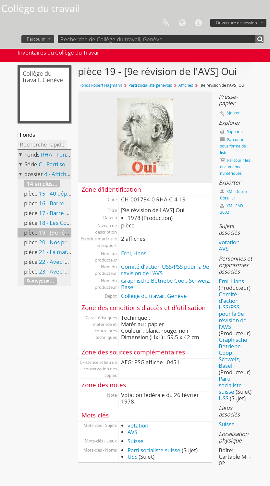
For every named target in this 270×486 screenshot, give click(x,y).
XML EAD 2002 (231, 209)
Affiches (185, 85)
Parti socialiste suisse (154, 450)
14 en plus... (42, 183)
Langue (182, 23)
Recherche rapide (42, 144)
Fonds (27, 134)
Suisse (135, 441)
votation (138, 425)
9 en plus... (40, 281)
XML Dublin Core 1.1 (233, 195)
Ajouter (233, 113)
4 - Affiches (58, 174)
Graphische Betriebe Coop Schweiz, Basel (165, 284)
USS (132, 456)
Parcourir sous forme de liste (233, 146)
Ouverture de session (236, 23)
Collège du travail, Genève (154, 296)
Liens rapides (198, 23)
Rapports (231, 131)
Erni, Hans (133, 253)
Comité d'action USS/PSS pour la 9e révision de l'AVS (165, 270)
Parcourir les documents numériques (235, 167)
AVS (132, 432)
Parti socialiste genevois (150, 85)
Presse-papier (166, 23)
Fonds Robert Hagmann (101, 85)
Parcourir (36, 39)
